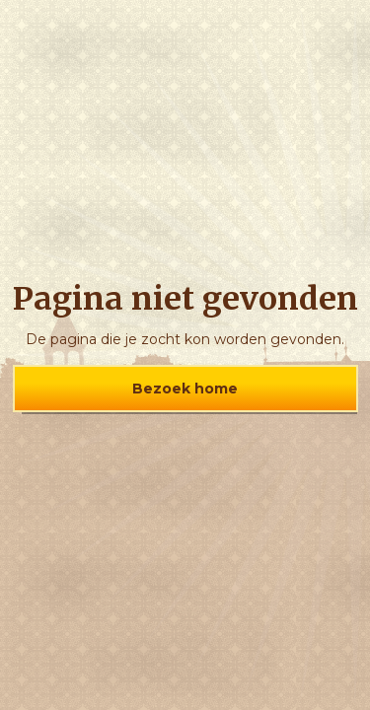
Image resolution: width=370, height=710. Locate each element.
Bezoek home (185, 388)
